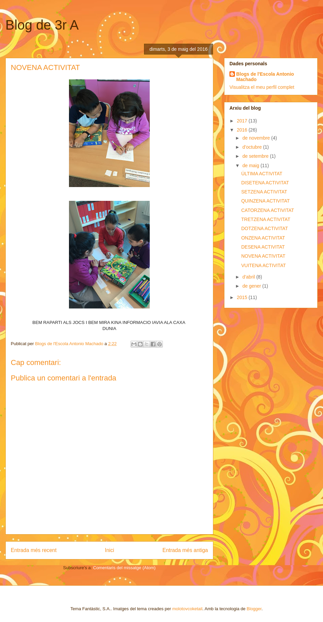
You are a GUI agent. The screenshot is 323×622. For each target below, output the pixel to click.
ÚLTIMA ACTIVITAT (261, 173)
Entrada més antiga (185, 550)
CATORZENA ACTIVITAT (267, 210)
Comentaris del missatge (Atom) (124, 567)
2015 (243, 297)
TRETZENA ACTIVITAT (265, 219)
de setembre (256, 156)
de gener (252, 286)
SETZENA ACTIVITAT (264, 191)
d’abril (249, 277)
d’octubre (252, 147)
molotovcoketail (187, 608)
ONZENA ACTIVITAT (263, 238)
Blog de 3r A (42, 24)
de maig (251, 165)
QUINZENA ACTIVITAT (265, 201)
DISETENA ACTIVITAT (265, 182)
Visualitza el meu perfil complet (261, 87)
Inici (109, 550)
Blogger (254, 608)
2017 (243, 120)
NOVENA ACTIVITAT (263, 256)
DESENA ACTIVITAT (263, 247)
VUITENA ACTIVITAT (263, 265)
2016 (243, 130)
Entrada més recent (34, 550)
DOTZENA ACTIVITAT (264, 228)
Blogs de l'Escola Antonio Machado (265, 76)
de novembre (256, 138)
